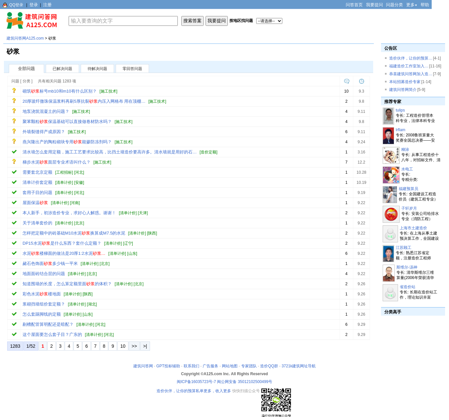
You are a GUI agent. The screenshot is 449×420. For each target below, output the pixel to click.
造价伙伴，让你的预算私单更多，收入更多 (194, 391)
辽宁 (128, 243)
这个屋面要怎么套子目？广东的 (52, 334)
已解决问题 (62, 68)
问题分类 (394, 4)
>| (145, 346)
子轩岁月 (409, 208)
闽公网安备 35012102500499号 (244, 381)
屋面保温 (35, 202)
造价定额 (208, 152)
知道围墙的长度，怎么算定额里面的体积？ (67, 283)
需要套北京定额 (37, 172)
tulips (400, 110)
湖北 (92, 304)
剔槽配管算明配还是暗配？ (48, 324)
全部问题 (26, 68)
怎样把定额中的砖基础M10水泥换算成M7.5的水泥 (74, 233)
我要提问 (374, 4)
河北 (79, 172)
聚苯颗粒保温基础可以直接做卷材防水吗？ (67, 121)
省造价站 (407, 287)
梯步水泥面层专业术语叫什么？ (57, 162)
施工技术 (108, 91)
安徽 (79, 182)
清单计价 (64, 182)
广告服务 (210, 366)
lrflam (400, 130)
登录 (33, 4)
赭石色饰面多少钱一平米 (50, 263)
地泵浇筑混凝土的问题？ (46, 111)
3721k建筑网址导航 (299, 366)
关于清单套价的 (37, 222)
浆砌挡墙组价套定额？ (44, 304)
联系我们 (191, 366)
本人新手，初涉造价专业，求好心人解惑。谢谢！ (69, 212)
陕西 (152, 233)
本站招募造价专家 (405, 81)
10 (122, 346)
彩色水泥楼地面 (42, 293)
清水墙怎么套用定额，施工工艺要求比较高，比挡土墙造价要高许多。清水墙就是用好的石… (110, 151)
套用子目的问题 (37, 192)
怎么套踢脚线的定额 (42, 314)
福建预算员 (408, 188)
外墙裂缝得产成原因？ (44, 131)
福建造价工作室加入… (408, 66)
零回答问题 (132, 68)
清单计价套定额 (37, 182)
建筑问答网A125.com (25, 38)
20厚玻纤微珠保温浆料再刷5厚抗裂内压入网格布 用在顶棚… (84, 101)
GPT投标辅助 (168, 366)
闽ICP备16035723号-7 (196, 381)
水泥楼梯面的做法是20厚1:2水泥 (64, 253)
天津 (143, 213)
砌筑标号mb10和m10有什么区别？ (60, 91)
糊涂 (405, 149)
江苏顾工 (403, 247)
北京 (79, 223)
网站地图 (230, 366)
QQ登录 (16, 5)
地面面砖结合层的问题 (44, 273)
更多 (412, 4)
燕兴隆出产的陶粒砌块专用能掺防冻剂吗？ (67, 141)
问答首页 (354, 4)
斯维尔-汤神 (406, 267)
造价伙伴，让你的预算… (410, 58)
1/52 (31, 346)
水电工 (407, 169)
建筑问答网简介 (403, 89)
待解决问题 (97, 68)
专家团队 (249, 366)
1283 (15, 346)
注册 (47, 4)
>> (134, 346)
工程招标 (64, 172)
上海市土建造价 (413, 228)
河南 (75, 203)
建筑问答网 (143, 366)
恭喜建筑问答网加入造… (410, 74)
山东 (132, 253)
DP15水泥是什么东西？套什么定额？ (62, 243)
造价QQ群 (269, 366)
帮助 (425, 4)
